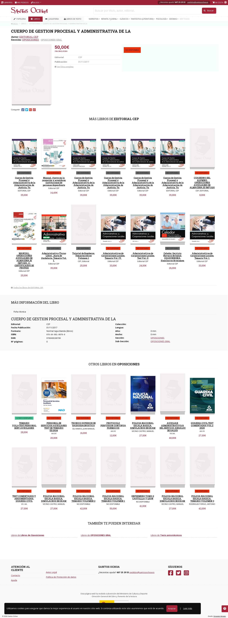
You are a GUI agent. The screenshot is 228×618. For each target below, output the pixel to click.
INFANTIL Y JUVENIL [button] (109, 19)
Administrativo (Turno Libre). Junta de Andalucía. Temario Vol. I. (54, 257)
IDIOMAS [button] (173, 19)
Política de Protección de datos (61, 577)
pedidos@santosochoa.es (197, 2)
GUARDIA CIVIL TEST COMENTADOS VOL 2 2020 (202, 425)
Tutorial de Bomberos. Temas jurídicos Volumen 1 (83, 256)
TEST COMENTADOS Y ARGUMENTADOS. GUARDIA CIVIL (24, 498)
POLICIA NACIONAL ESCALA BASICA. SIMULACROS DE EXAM (142, 425)
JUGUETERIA (52, 19)
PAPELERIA (20, 19)
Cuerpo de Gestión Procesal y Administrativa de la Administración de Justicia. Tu (24, 182)
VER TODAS (184, 19)
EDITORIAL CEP (28, 36)
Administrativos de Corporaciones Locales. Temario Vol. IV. (113, 256)
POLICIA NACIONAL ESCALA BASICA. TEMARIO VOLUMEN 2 (83, 498)
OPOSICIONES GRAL (51, 39)
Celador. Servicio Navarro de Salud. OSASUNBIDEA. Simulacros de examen (172, 257)
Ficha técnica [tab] (20, 311)
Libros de (27, 535)
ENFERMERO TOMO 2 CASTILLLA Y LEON (143, 497)
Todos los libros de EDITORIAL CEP (27, 287)
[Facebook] (170, 573)
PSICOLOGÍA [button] (161, 19)
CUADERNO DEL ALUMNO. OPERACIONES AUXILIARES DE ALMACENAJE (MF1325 (202, 182)
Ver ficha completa (64, 66)
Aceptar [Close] (172, 608)
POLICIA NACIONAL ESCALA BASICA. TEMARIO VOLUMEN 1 (113, 498)
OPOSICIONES (30, 39)
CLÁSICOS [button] (124, 19)
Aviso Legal (51, 572)
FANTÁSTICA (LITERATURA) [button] (142, 19)
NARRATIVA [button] (94, 19)
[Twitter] (178, 573)
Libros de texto (72, 19)
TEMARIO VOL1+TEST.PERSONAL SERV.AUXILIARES (24, 425)
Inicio (14, 24)
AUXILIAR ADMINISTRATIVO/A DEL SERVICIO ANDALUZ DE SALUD (173, 427)
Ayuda (14, 580)
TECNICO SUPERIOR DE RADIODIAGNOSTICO (83, 424)
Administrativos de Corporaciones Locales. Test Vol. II (143, 256)
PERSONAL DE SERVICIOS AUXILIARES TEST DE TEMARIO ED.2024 (54, 427)
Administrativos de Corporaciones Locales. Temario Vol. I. (202, 256)
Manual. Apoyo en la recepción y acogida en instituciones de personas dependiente (54, 181)
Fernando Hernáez (219, 616)
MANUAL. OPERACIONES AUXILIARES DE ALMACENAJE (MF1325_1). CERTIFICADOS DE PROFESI (24, 260)
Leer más (187, 608)
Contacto (15, 575)
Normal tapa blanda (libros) (59, 331)
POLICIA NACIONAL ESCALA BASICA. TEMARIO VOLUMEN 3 (202, 498)
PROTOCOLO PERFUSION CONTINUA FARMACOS (113, 425)
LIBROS (35, 19)
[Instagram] (186, 573)
